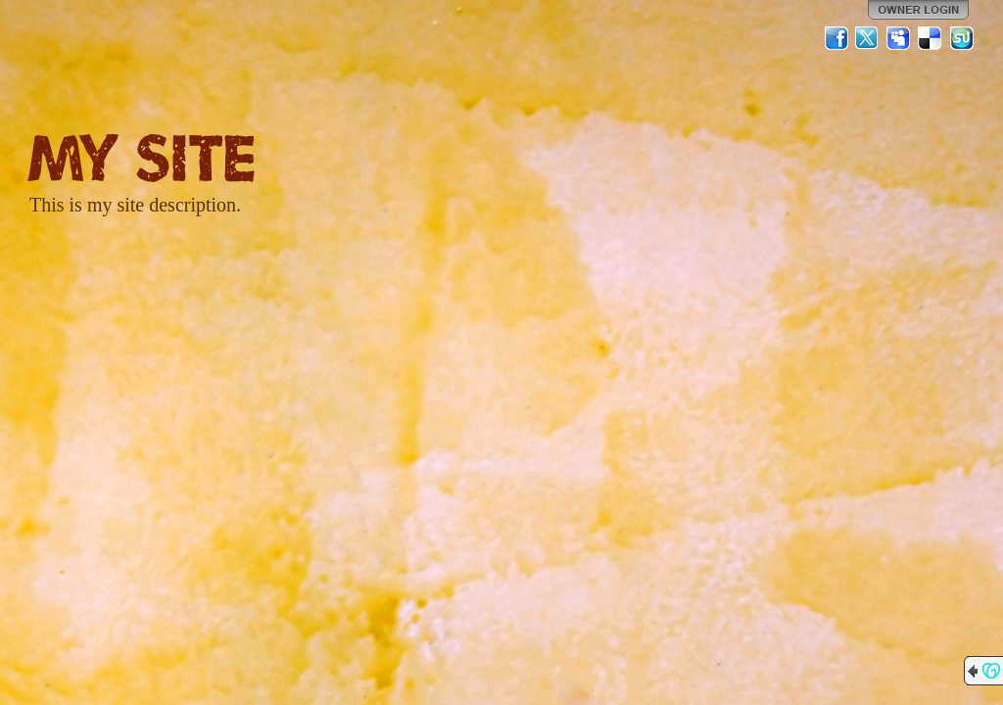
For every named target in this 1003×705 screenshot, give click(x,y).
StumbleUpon (962, 38)
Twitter (868, 38)
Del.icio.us (930, 38)
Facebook (836, 38)
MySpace (899, 38)
